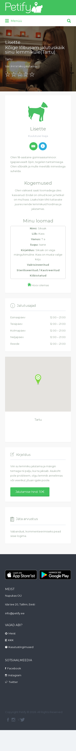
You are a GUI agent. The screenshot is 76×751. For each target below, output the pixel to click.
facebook (8, 719)
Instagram (14, 675)
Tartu (8, 59)
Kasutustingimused (21, 647)
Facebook (14, 668)
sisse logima (18, 536)
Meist (12, 633)
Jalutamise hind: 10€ (29, 492)
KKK (11, 640)
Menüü (13, 21)
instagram (13, 719)
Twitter (13, 682)
